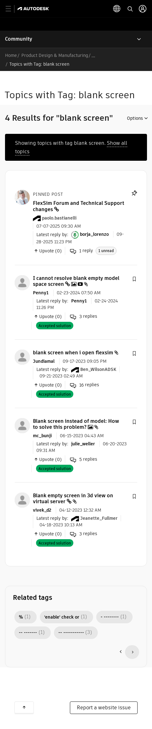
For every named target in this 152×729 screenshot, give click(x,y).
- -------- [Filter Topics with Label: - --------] (110, 617)
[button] (134, 279)
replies (83, 316)
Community (18, 39)
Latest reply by (51, 234)
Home (11, 55)
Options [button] (135, 118)
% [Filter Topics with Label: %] (21, 617)
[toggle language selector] (116, 8)
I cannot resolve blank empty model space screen (76, 281)
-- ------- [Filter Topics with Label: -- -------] (28, 633)
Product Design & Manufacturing (54, 55)
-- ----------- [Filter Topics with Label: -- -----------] (71, 633)
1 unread (106, 250)
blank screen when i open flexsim (73, 352)
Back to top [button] (24, 707)
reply (81, 251)
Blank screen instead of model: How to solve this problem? (76, 424)
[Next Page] (132, 652)
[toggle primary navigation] (12, 9)
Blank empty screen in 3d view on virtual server (73, 498)
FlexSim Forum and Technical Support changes (78, 206)
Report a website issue (104, 707)
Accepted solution (55, 325)
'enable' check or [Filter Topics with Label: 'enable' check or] (61, 617)
